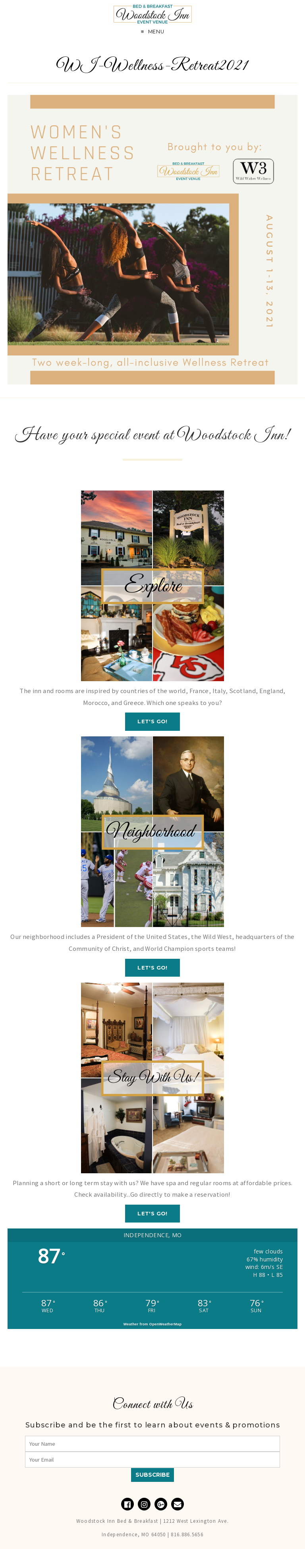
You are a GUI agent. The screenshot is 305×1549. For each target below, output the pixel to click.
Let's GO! (152, 721)
